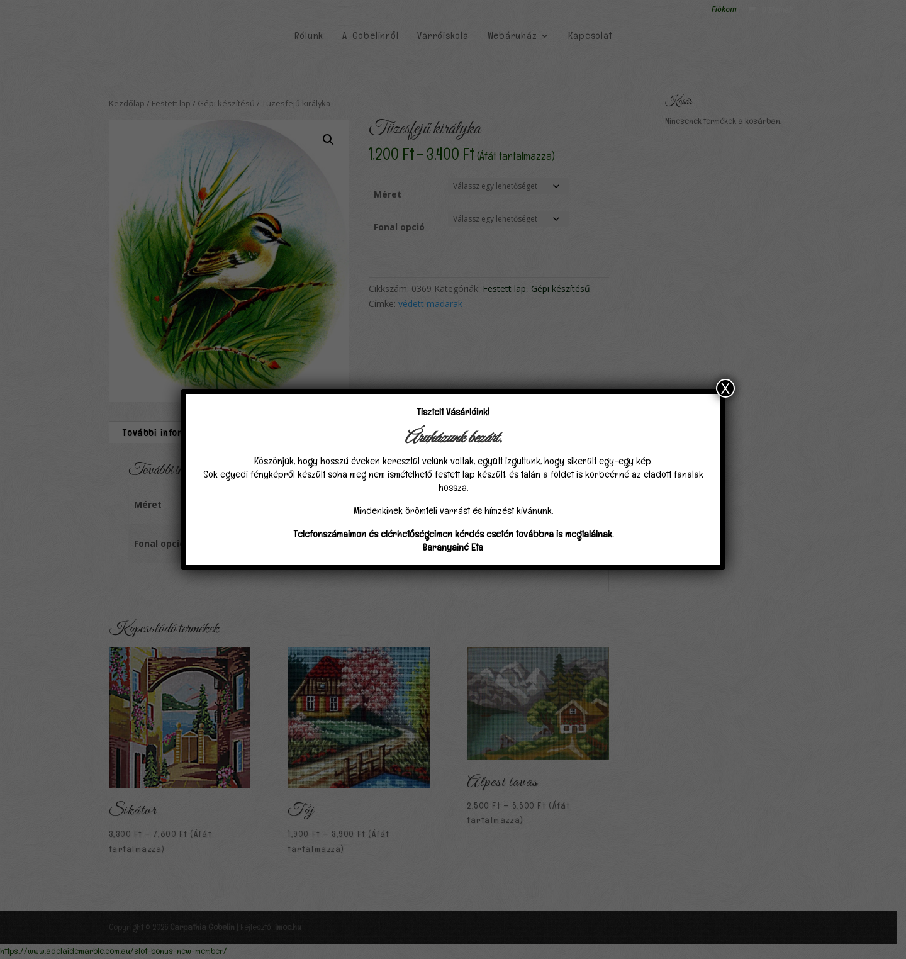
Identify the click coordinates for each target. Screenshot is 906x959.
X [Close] (725, 388)
